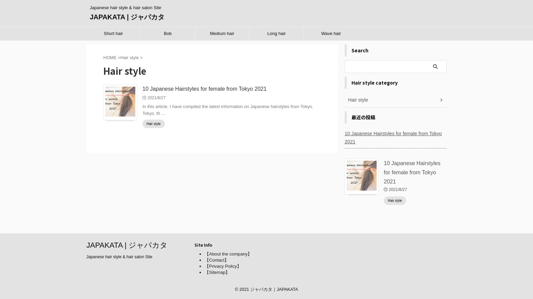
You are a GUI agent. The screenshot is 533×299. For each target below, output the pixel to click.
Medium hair (222, 33)
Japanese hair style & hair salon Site (119, 256)
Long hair (276, 33)
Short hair (113, 33)
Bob (168, 33)
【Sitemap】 (217, 272)
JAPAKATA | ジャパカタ (127, 17)
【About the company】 (228, 254)
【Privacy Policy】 (223, 266)
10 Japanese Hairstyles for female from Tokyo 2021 (204, 89)
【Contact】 (217, 260)
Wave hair (331, 33)
